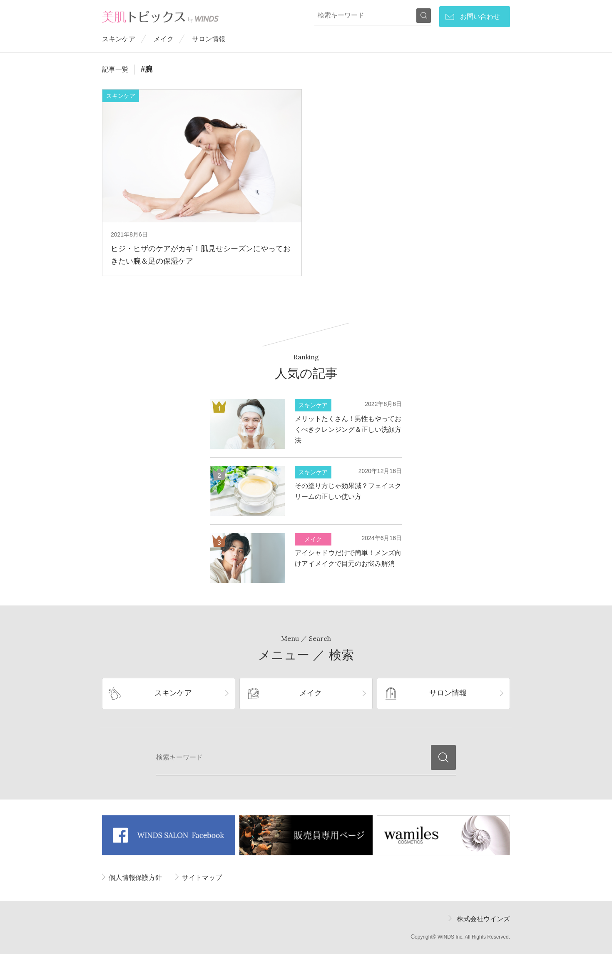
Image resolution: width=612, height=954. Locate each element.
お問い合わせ (480, 16)
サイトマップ (202, 877)
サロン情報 (208, 38)
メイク (164, 38)
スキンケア (118, 38)
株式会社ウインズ (483, 918)
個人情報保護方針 (135, 877)
